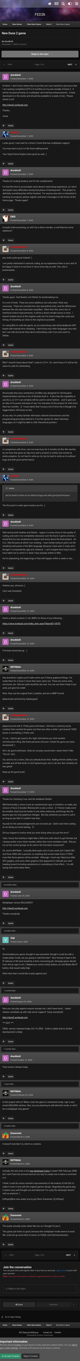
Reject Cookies (30, 1356)
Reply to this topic (40, 54)
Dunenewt (15, 1133)
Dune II (23, 44)
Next (70, 65)
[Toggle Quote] (7, 488)
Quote (10, 126)
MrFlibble (15, 666)
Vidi (12, 938)
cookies (17, 1345)
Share (19, 1304)
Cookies (57, 1332)
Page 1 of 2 (40, 65)
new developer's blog (40, 1171)
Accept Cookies (10, 1356)
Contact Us (47, 1332)
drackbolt (9, 41)
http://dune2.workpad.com (15, 105)
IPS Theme (23, 1332)
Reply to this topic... (16, 1288)
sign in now (61, 1270)
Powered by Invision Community (40, 1335)
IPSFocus (34, 1332)
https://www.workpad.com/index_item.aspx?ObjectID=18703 (31, 623)
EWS (12, 216)
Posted (21, 79)
